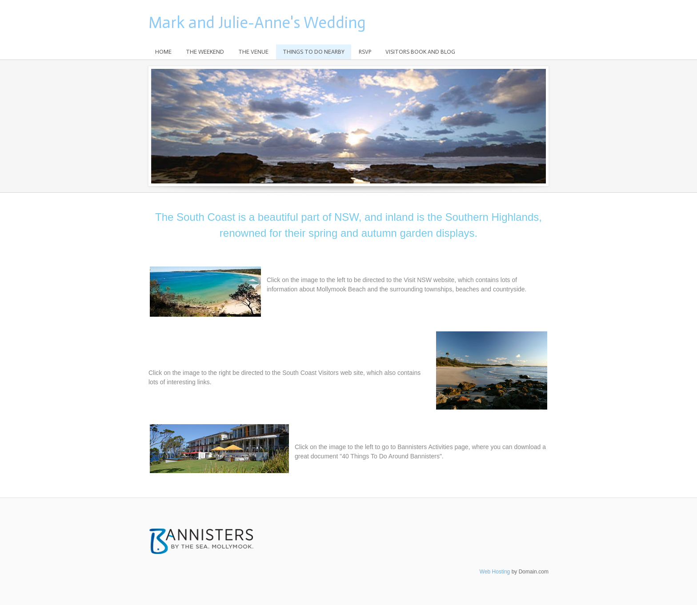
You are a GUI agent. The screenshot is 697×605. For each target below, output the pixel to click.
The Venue (253, 51)
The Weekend (205, 51)
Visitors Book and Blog (420, 51)
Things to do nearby (313, 51)
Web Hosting (495, 572)
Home (163, 51)
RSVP (365, 51)
